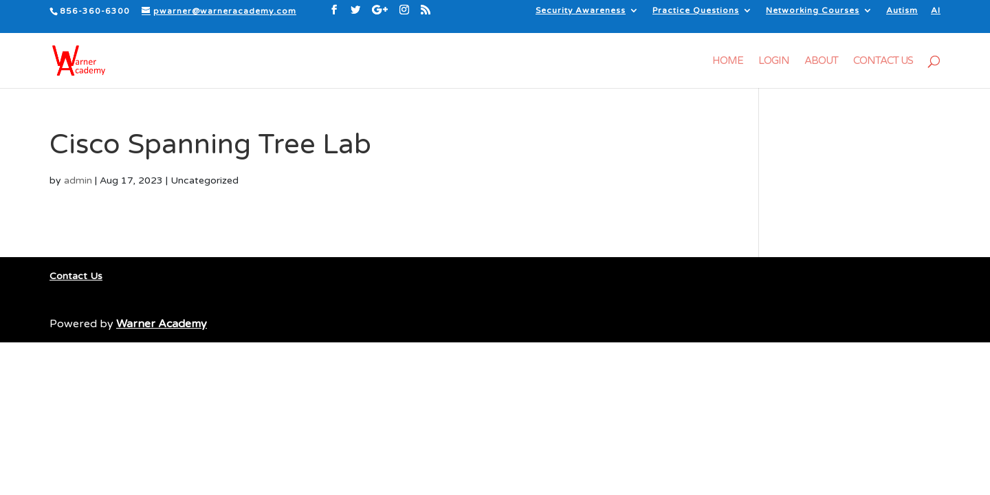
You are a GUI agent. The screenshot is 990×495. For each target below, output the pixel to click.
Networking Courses (812, 10)
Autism (902, 10)
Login (773, 61)
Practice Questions (695, 10)
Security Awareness (581, 10)
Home (727, 61)
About (821, 61)
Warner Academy (161, 324)
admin (78, 180)
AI (935, 10)
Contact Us (883, 61)
